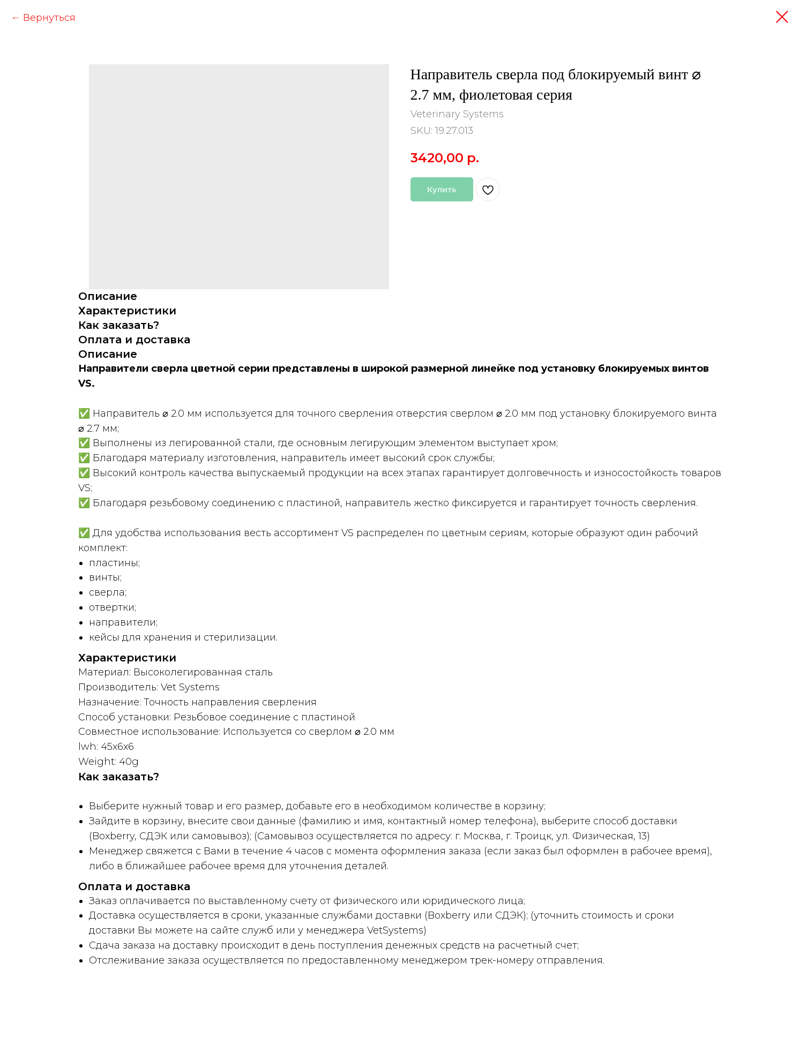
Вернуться (49, 18)
